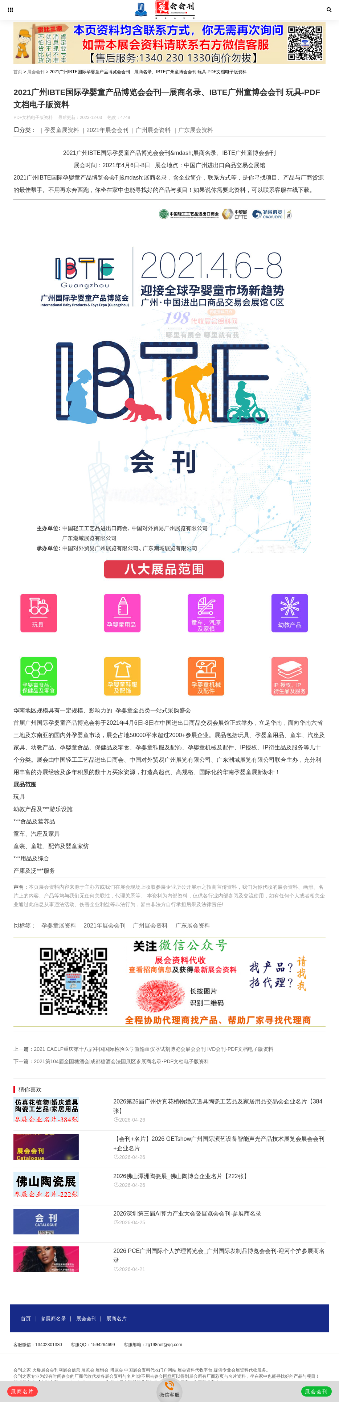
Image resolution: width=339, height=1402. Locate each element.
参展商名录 (53, 1318)
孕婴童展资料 (58, 925)
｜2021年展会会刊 (104, 130)
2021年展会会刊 (104, 925)
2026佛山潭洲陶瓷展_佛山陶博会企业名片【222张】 (181, 1176)
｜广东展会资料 (192, 130)
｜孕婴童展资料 (58, 130)
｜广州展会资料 (150, 130)
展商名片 (116, 1318)
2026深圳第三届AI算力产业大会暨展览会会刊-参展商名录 (187, 1213)
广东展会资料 (192, 925)
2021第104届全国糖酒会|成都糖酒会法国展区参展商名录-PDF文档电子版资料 (121, 1061)
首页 (17, 71)
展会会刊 (36, 71)
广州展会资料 (150, 925)
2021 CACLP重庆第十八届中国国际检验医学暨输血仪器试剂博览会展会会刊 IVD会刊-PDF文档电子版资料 (153, 1049)
